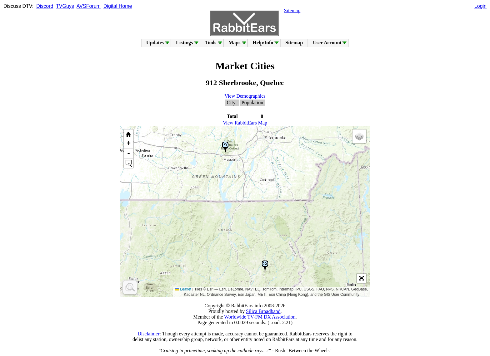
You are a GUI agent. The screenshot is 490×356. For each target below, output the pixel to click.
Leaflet (183, 289)
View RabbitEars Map (245, 122)
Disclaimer (148, 333)
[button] (225, 147)
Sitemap (292, 10)
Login (480, 6)
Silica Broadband (263, 311)
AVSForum (89, 6)
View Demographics (245, 96)
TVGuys (65, 6)
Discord (44, 6)
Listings (184, 42)
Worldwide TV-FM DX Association (260, 316)
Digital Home (117, 6)
